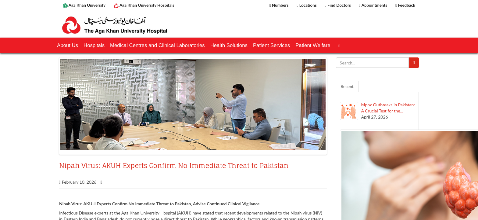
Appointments (373, 5)
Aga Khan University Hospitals (144, 5)
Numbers (278, 5)
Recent (347, 86)
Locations (307, 5)
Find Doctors (338, 5)
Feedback (405, 5)
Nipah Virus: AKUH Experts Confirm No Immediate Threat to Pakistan (173, 166)
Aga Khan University (84, 5)
